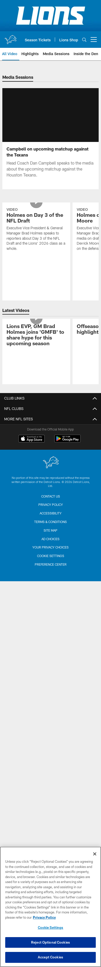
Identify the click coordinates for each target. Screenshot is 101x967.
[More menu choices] (94, 39)
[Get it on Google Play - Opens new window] (67, 549)
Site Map (50, 639)
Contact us (50, 604)
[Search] (84, 39)
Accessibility (51, 621)
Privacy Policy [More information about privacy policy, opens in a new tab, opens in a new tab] (44, 917)
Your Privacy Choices (50, 656)
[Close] (94, 854)
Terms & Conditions (50, 630)
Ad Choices (50, 647)
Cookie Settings (50, 664)
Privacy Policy (50, 613)
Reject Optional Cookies (50, 942)
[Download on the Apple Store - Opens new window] (32, 547)
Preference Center (51, 673)
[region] (50, 907)
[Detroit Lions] (50, 571)
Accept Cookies (50, 957)
